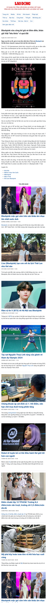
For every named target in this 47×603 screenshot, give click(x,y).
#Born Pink (7, 176)
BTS (10, 316)
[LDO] (23, 200)
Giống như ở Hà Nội (7, 514)
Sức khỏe (5, 21)
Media (13, 14)
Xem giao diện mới (8, 24)
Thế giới (28, 18)
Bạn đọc (11, 18)
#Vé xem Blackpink (10, 178)
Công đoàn (20, 18)
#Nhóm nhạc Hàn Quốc (11, 172)
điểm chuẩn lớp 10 (19, 514)
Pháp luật (35, 14)
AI (10, 462)
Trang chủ (5, 14)
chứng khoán (12, 413)
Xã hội (19, 14)
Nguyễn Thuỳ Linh (27, 365)
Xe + (31, 21)
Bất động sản (37, 18)
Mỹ (22, 563)
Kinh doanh (26, 14)
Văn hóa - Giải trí (23, 21)
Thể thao (13, 21)
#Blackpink (7, 174)
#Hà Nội (6, 170)
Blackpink (39, 41)
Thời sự (4, 18)
